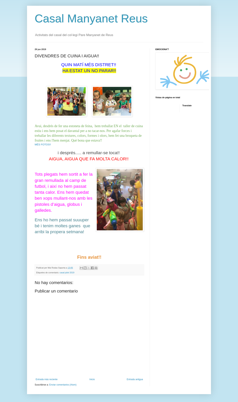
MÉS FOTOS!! (43, 144)
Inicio (92, 379)
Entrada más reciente (46, 379)
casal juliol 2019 (67, 272)
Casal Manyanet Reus (91, 18)
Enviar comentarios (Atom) (62, 384)
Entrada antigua (135, 379)
